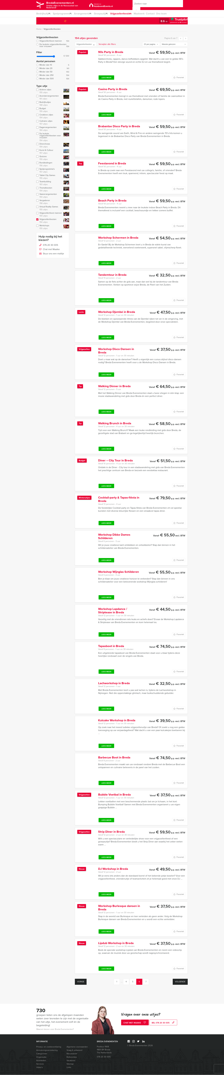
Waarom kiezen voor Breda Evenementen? (55, 1029)
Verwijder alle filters (107, 44)
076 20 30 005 (176, 21)
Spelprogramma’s (64, 13)
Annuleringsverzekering (47, 1050)
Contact (162, 13)
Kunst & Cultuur (49, 151)
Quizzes (49, 158)
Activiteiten (41, 1060)
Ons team (173, 13)
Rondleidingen (49, 164)
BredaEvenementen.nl (67, 5)
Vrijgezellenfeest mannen (52, 41)
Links (69, 1067)
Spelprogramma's (49, 170)
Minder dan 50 (52, 72)
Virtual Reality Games (49, 208)
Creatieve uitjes (49, 116)
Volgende (180, 981)
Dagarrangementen (49, 129)
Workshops (49, 227)
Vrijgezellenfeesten (129, 13)
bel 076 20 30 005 (163, 1023)
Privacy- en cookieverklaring (48, 1046)
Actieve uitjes (49, 91)
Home (39, 29)
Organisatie (41, 1057)
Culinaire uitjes (49, 122)
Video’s (39, 1067)
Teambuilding (49, 183)
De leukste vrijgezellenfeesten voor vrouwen (52, 46)
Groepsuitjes (107, 13)
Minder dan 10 (52, 65)
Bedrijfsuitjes (43, 13)
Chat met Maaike (49, 249)
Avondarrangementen (49, 97)
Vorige (80, 981)
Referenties (72, 1057)
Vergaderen (49, 202)
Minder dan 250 (52, 75)
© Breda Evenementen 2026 (140, 1045)
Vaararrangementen (49, 195)
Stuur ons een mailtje (51, 254)
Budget (49, 110)
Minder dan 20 (52, 69)
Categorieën (41, 1053)
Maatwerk (150, 13)
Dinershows (49, 145)
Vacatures (71, 1060)
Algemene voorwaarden (77, 1046)
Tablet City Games (49, 177)
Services (40, 1064)
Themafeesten (49, 189)
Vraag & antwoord (74, 1050)
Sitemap (70, 1064)
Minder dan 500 (52, 79)
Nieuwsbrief (72, 1053)
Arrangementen (87, 13)
